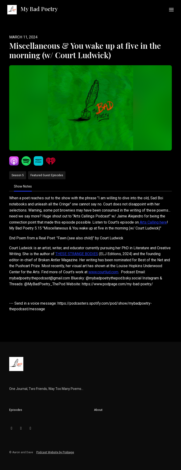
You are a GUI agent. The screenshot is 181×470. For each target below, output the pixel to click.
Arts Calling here (153, 222)
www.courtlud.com (103, 272)
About (98, 410)
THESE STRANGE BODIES (76, 254)
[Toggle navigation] (171, 9)
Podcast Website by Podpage (55, 452)
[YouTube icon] (30, 428)
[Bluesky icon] (11, 428)
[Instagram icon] (21, 428)
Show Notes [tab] (23, 186)
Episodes (15, 410)
